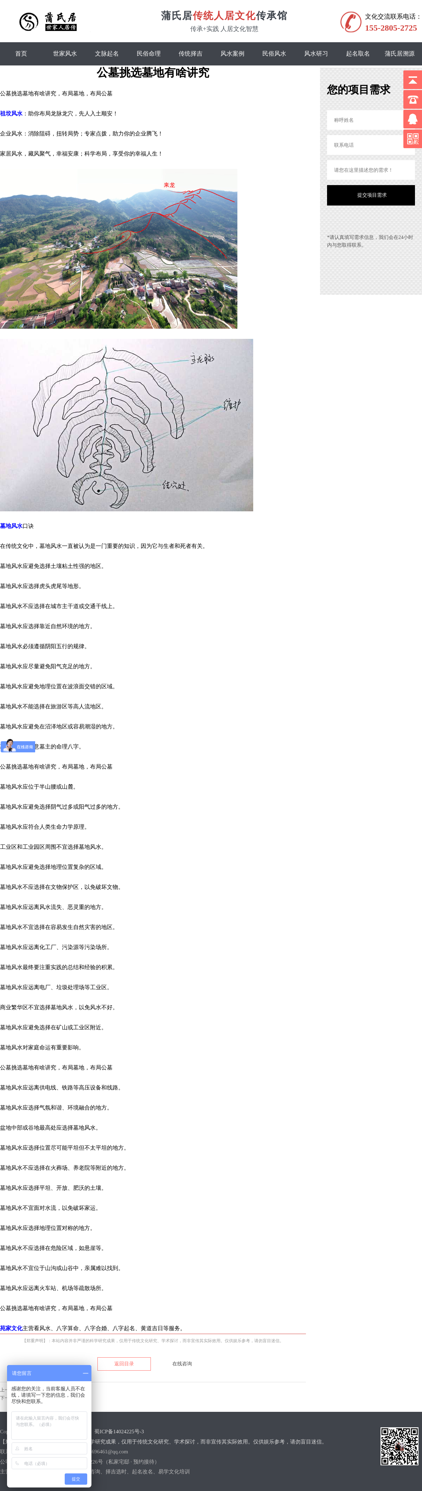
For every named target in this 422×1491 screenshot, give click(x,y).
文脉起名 (107, 53)
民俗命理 (149, 53)
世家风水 (65, 53)
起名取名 (358, 53)
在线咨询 (182, 1363)
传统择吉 (191, 53)
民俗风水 (274, 53)
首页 (21, 53)
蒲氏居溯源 (400, 53)
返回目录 (124, 1363)
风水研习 (316, 53)
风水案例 (232, 53)
